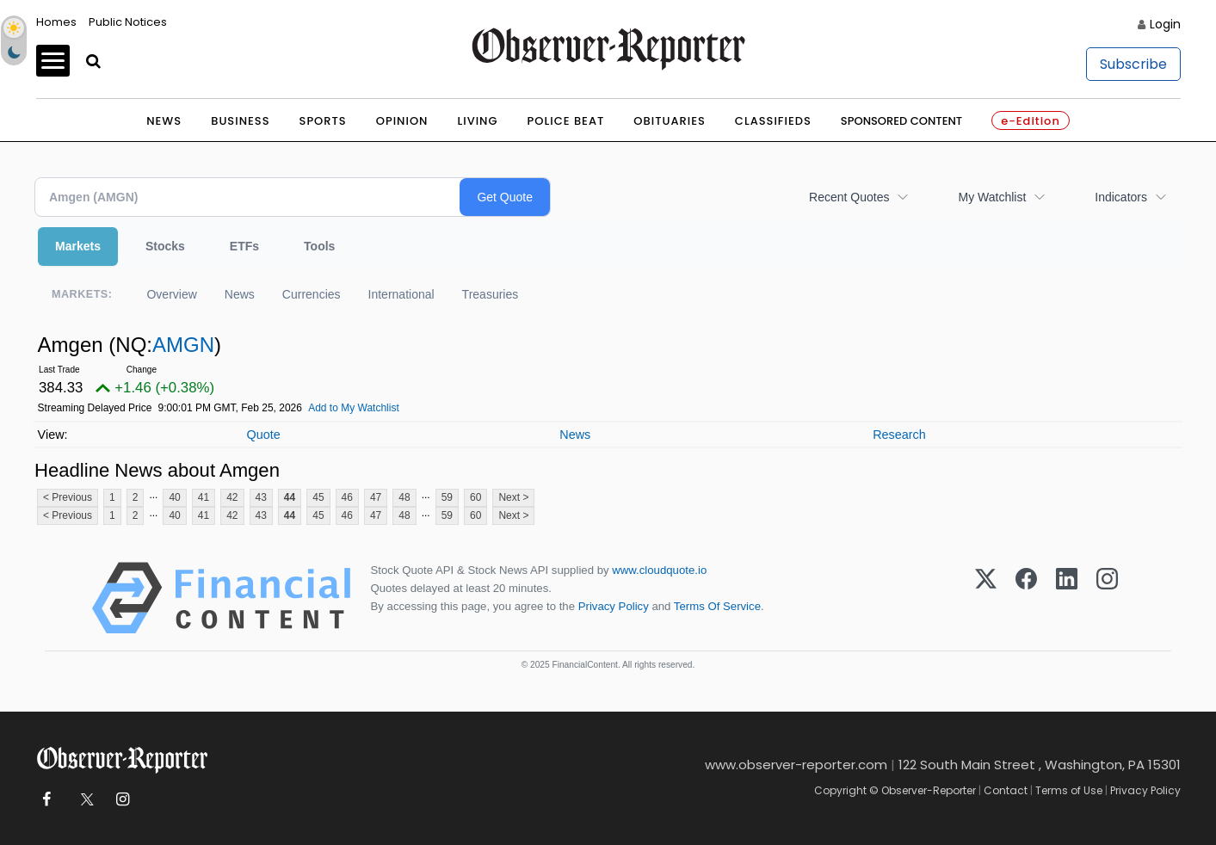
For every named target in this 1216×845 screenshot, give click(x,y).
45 (318, 497)
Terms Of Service (717, 606)
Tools (319, 246)
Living (477, 121)
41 (203, 497)
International (401, 294)
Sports (323, 121)
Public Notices (128, 22)
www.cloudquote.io (659, 570)
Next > (513, 497)
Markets (78, 246)
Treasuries (490, 294)
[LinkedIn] (1066, 598)
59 (447, 497)
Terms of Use (1068, 790)
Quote (263, 434)
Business (240, 121)
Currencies (311, 294)
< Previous (67, 497)
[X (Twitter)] (985, 598)
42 (232, 497)
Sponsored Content (901, 121)
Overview (171, 294)
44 (289, 497)
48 (404, 497)
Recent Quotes (849, 197)
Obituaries (669, 121)
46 (347, 497)
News (164, 121)
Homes (56, 22)
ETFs (244, 246)
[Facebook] (1026, 598)
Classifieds (773, 121)
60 (475, 497)
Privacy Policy (613, 606)
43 (261, 497)
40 (174, 497)
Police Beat (566, 121)
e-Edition (1030, 121)
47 (375, 497)
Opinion (402, 121)
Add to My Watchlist (353, 408)
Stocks (165, 246)
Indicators (1121, 197)
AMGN (183, 344)
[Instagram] (1107, 598)
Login (1165, 24)
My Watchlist (992, 197)
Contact (1006, 790)
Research (899, 434)
